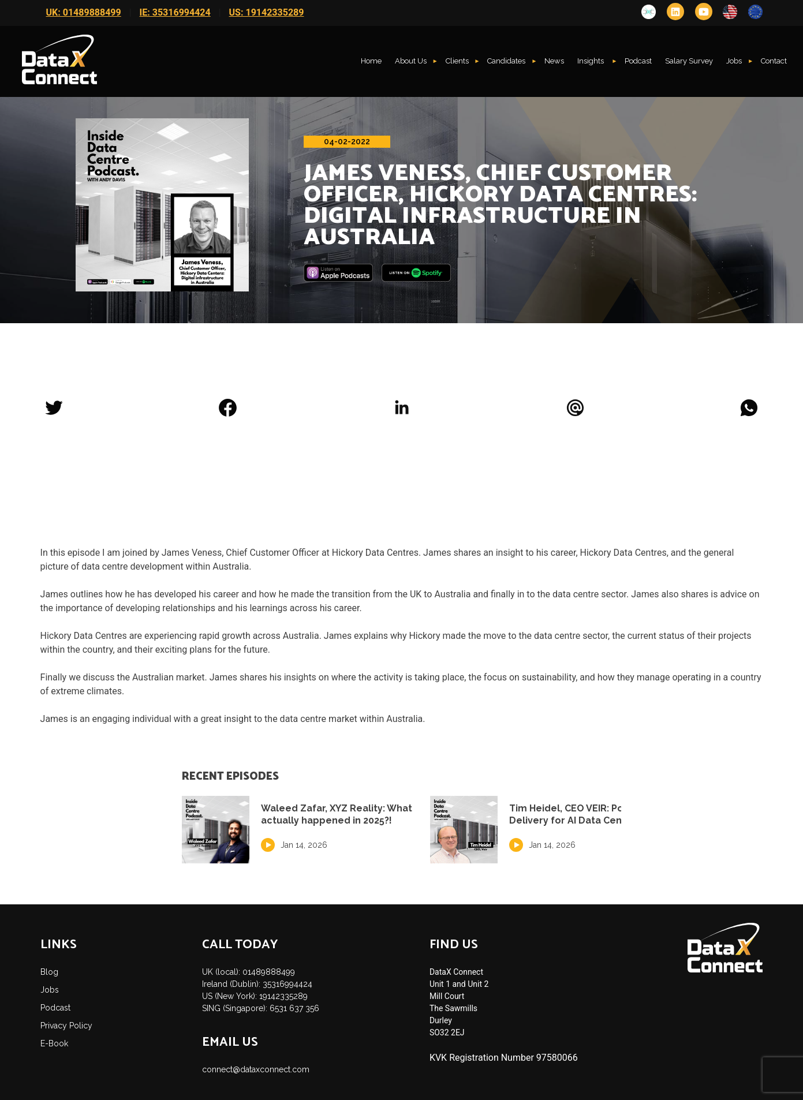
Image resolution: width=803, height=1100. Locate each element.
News (554, 61)
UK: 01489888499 (83, 12)
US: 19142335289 (266, 12)
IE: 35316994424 (175, 12)
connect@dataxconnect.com (255, 1069)
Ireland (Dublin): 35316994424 (257, 984)
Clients (457, 61)
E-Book (54, 1043)
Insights (591, 61)
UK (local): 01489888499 (248, 971)
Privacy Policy (66, 1025)
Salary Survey (689, 61)
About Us (411, 61)
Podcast (638, 61)
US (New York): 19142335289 (255, 996)
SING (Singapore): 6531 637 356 (260, 1008)
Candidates (506, 61)
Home (371, 61)
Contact (774, 61)
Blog (49, 971)
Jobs (734, 61)
